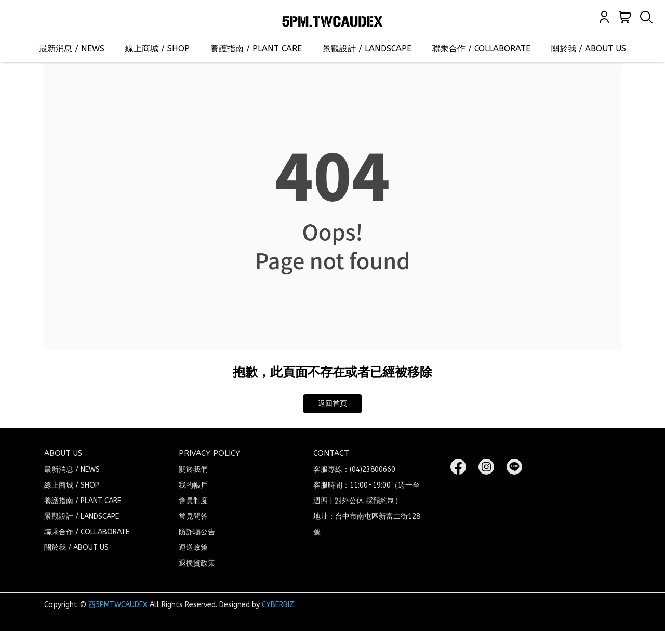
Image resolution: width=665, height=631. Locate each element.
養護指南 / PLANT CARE (256, 49)
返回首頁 (332, 403)
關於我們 (193, 469)
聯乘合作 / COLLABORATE (481, 49)
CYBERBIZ (278, 604)
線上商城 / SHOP (157, 49)
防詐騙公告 (197, 532)
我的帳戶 (193, 485)
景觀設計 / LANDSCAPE (367, 49)
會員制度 (193, 500)
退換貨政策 (197, 563)
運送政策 (193, 547)
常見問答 (193, 516)
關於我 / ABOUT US (588, 49)
